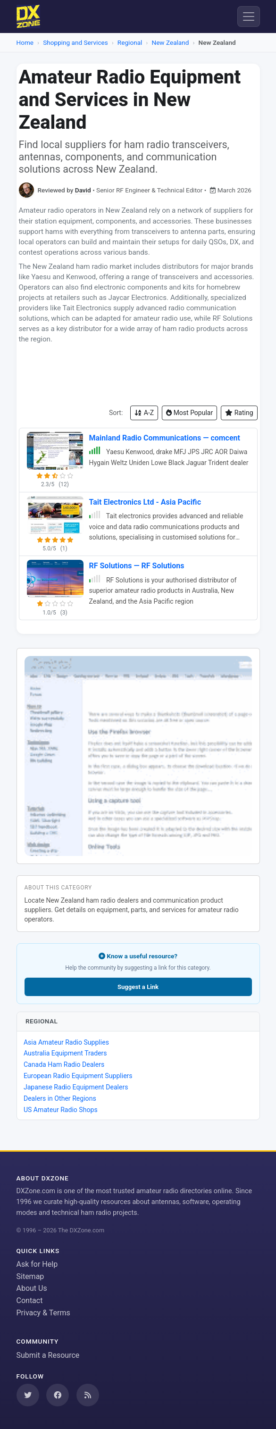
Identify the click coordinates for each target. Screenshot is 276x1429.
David (83, 190)
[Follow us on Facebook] (57, 1395)
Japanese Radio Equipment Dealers (76, 1087)
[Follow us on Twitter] (28, 1395)
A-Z (144, 412)
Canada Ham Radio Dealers (64, 1064)
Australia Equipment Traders (65, 1053)
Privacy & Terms (43, 1312)
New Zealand (170, 42)
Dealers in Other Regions (60, 1098)
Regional (129, 42)
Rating (239, 412)
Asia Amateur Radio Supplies (66, 1042)
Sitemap (30, 1276)
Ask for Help (37, 1264)
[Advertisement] (138, 375)
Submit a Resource (48, 1355)
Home (25, 42)
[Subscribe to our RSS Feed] (87, 1395)
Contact (30, 1300)
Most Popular (189, 412)
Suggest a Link (138, 986)
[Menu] (248, 16)
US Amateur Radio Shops (61, 1109)
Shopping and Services (75, 42)
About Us (32, 1288)
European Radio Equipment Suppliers (78, 1076)
